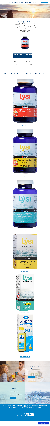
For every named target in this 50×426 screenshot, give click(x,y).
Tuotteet (9, 2)
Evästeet (25, 408)
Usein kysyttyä (26, 2)
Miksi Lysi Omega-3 (15, 2)
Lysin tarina (21, 2)
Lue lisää (31, 377)
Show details (12, 424)
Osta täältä (37, 2)
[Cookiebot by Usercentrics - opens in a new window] (5, 424)
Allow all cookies (43, 420)
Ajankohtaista (31, 2)
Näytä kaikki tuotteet (25, 356)
